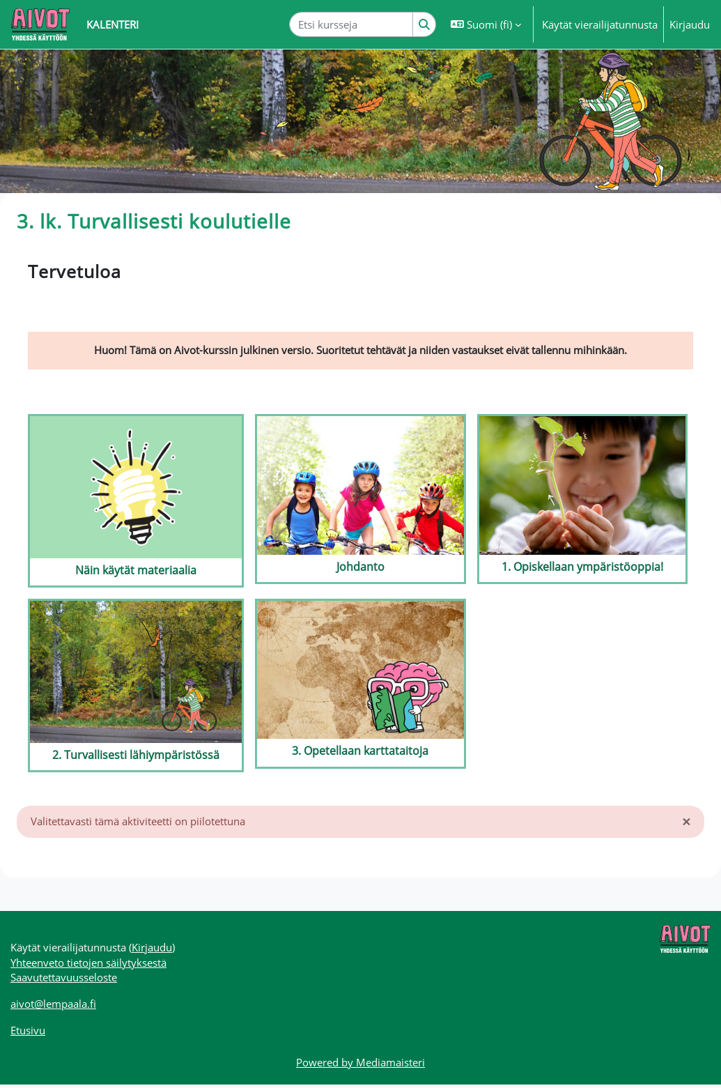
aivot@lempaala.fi (53, 1006)
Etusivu (27, 1034)
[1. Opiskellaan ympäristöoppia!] (582, 500)
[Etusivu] (40, 24)
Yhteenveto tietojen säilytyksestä (88, 965)
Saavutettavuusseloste (63, 980)
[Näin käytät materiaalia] (136, 501)
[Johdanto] (360, 500)
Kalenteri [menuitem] (112, 24)
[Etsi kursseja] (351, 24)
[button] (486, 24)
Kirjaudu (689, 24)
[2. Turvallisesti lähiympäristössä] (136, 686)
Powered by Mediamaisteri (360, 1066)
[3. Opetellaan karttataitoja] (360, 684)
